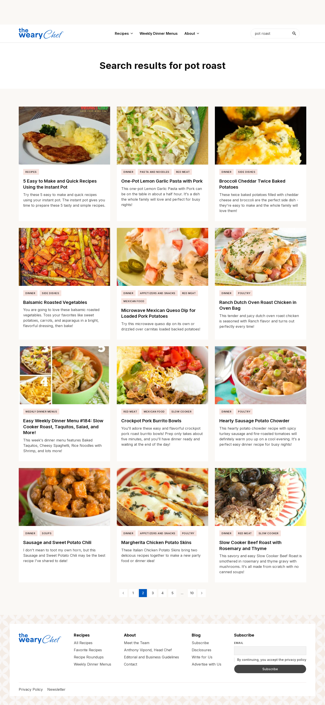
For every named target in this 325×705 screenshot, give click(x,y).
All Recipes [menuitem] (83, 643)
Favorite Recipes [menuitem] (88, 650)
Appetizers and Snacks (157, 293)
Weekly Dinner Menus (41, 411)
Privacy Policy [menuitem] (31, 689)
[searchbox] (275, 33)
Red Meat (183, 171)
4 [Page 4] (162, 593)
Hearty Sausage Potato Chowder (254, 420)
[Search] (294, 33)
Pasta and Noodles (154, 171)
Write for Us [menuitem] (202, 657)
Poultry (244, 293)
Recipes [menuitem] (122, 33)
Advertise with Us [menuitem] (206, 664)
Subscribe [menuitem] (200, 643)
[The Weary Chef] (41, 33)
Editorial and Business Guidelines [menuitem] (151, 657)
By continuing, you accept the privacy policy (270, 660)
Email (238, 643)
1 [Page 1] (133, 593)
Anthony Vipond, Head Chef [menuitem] (148, 650)
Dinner (128, 171)
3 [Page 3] (153, 593)
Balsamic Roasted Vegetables (55, 302)
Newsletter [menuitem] (56, 689)
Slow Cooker (181, 411)
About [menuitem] (189, 33)
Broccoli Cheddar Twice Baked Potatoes (252, 184)
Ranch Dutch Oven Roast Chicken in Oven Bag (257, 305)
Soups (46, 533)
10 (192, 593)
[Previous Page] (123, 593)
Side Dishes (246, 171)
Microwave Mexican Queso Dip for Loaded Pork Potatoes (158, 313)
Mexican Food (133, 301)
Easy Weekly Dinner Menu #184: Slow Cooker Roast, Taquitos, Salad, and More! (63, 426)
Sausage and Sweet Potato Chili (57, 542)
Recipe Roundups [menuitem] (89, 657)
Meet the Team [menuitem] (136, 643)
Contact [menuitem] (130, 664)
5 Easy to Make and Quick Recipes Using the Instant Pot (60, 184)
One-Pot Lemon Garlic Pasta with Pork (162, 181)
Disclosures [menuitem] (201, 650)
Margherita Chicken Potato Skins (156, 542)
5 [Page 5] (172, 593)
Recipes (31, 171)
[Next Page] (202, 593)
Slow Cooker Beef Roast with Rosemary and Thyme (250, 545)
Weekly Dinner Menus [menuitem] (159, 33)
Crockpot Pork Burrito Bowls (151, 420)
